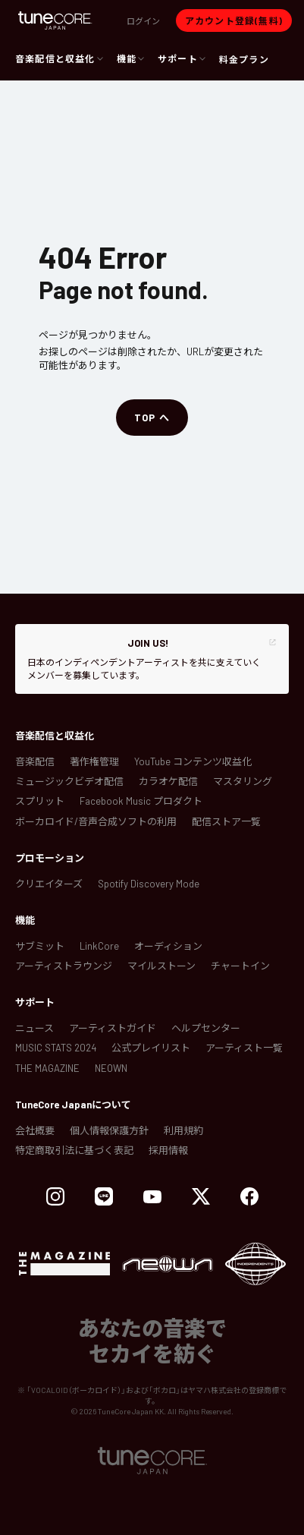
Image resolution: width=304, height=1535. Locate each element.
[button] (143, 20)
